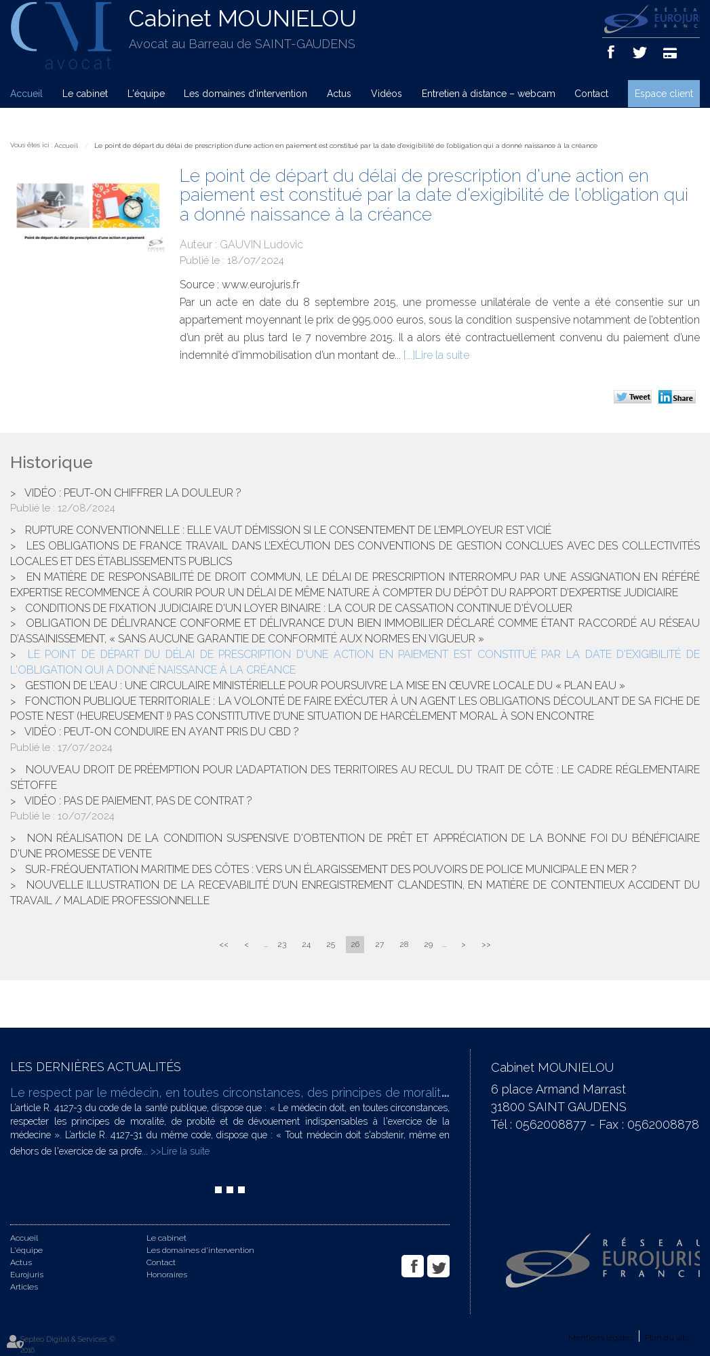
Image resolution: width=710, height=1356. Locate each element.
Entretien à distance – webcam (488, 93)
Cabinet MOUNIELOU (243, 18)
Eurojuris (26, 1274)
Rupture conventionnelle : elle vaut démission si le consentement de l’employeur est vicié (288, 530)
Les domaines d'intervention (245, 93)
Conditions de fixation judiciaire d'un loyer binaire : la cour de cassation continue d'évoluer (298, 608)
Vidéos (386, 93)
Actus (339, 93)
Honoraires (166, 1274)
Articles (24, 1287)
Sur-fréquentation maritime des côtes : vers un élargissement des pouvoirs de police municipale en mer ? (331, 869)
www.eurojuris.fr (261, 284)
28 (403, 944)
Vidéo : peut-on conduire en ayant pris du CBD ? (161, 731)
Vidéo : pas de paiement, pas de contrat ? (138, 800)
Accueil (26, 93)
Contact (591, 93)
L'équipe (146, 93)
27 (379, 944)
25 (330, 944)
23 (281, 944)
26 (355, 944)
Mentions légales (600, 1337)
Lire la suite (442, 355)
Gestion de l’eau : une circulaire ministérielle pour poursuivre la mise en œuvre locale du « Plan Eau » (325, 685)
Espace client (664, 93)
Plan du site (667, 1337)
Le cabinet (85, 93)
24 (306, 944)
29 (428, 944)
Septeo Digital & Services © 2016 (67, 1345)
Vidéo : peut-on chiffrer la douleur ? (132, 492)
